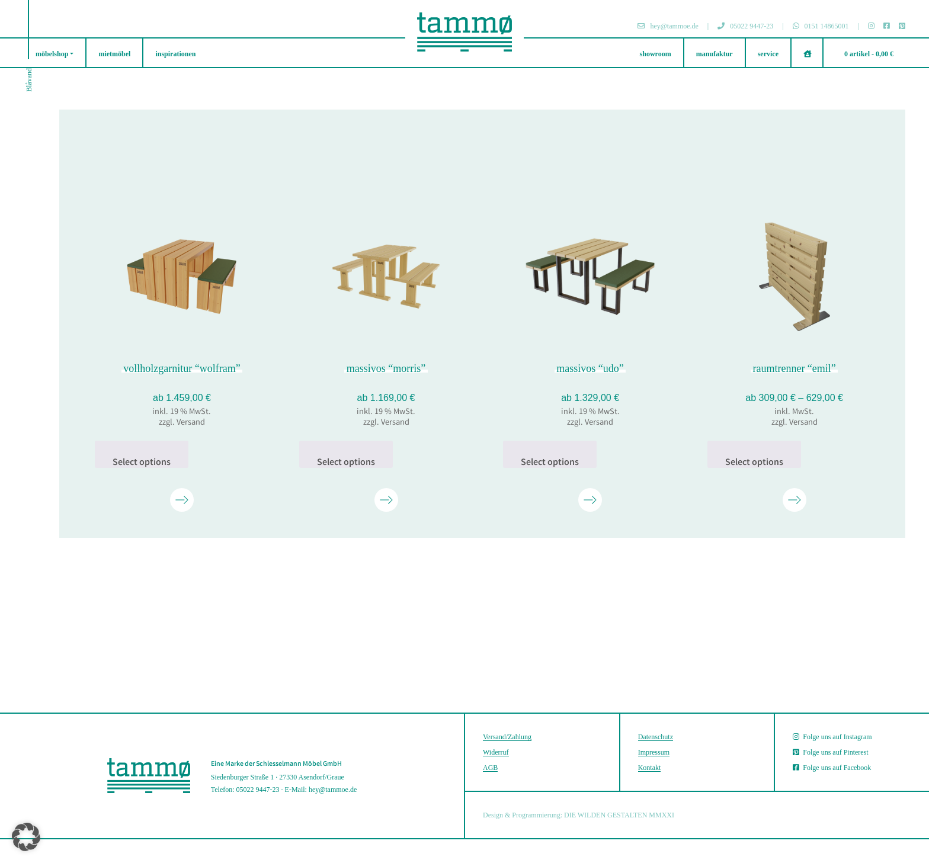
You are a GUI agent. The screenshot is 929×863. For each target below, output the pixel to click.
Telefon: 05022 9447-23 (245, 789)
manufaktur (714, 54)
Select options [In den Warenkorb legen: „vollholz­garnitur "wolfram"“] (142, 462)
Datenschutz (655, 737)
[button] (26, 837)
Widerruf (496, 752)
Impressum (653, 752)
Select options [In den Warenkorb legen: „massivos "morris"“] (346, 462)
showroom (655, 54)
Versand (191, 423)
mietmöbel (114, 54)
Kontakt (649, 767)
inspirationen (175, 54)
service (768, 54)
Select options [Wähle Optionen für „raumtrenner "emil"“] (754, 462)
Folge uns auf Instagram (832, 737)
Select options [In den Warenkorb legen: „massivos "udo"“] (550, 462)
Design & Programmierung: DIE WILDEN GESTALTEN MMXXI (578, 815)
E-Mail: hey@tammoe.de (321, 789)
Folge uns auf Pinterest (830, 752)
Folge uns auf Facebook (832, 767)
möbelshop (52, 54)
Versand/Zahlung (507, 737)
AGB (490, 767)
